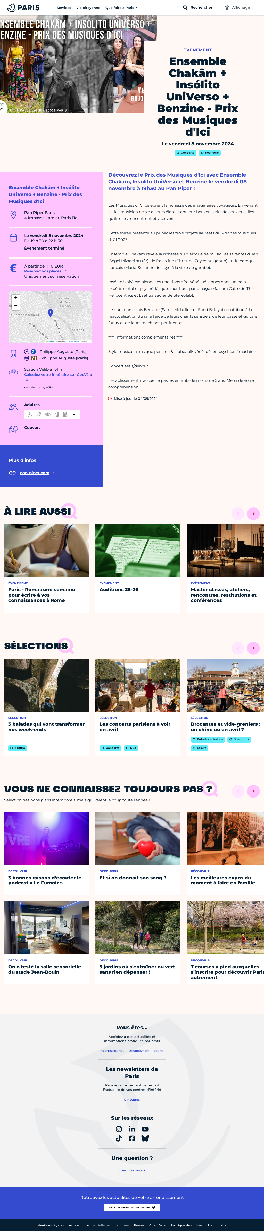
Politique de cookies (187, 1225)
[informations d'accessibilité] (52, 414)
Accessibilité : (99, 1225)
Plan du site (217, 1225)
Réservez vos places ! (43, 271)
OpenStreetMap (73, 341)
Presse (139, 1225)
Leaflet (50, 341)
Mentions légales (50, 1225)
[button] (50, 313)
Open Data (157, 1225)
